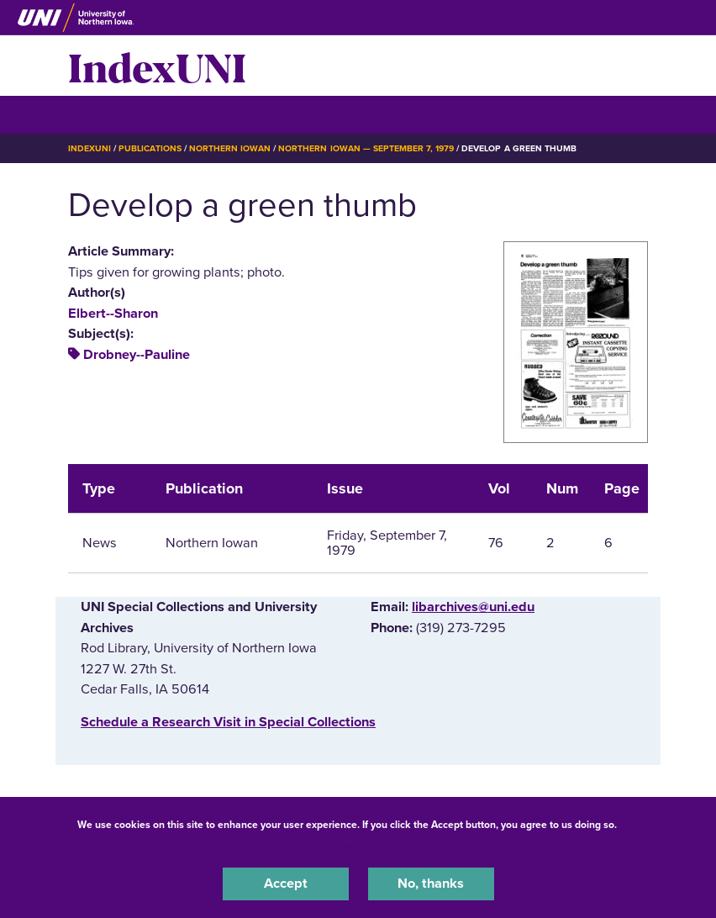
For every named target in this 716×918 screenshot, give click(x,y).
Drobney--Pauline (136, 354)
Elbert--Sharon (113, 313)
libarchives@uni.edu (473, 607)
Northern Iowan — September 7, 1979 (366, 148)
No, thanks (430, 883)
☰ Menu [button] (98, 114)
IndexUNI (157, 65)
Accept (286, 883)
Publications (149, 148)
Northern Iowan (230, 148)
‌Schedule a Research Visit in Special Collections (228, 722)
